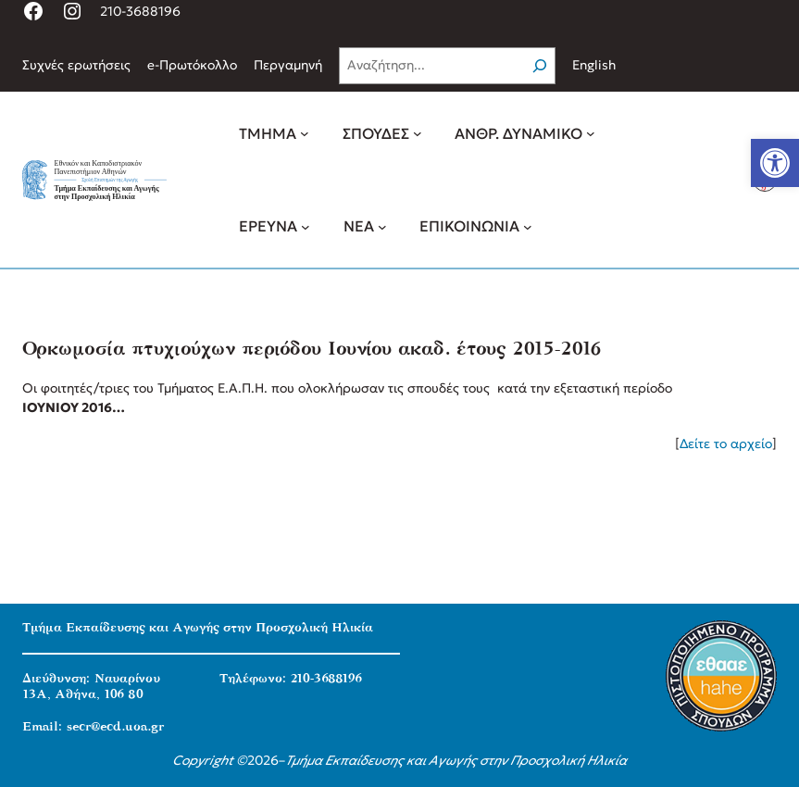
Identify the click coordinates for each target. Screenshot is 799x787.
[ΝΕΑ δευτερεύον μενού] (382, 226)
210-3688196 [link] (140, 11)
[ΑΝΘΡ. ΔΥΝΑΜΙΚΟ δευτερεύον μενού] (590, 133)
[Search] (540, 66)
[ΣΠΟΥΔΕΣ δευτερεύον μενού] (417, 133)
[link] (775, 163)
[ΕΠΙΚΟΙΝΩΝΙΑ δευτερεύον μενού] (527, 226)
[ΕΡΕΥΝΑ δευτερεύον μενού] (305, 226)
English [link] (594, 64)
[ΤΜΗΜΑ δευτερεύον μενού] (304, 133)
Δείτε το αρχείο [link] (726, 443)
